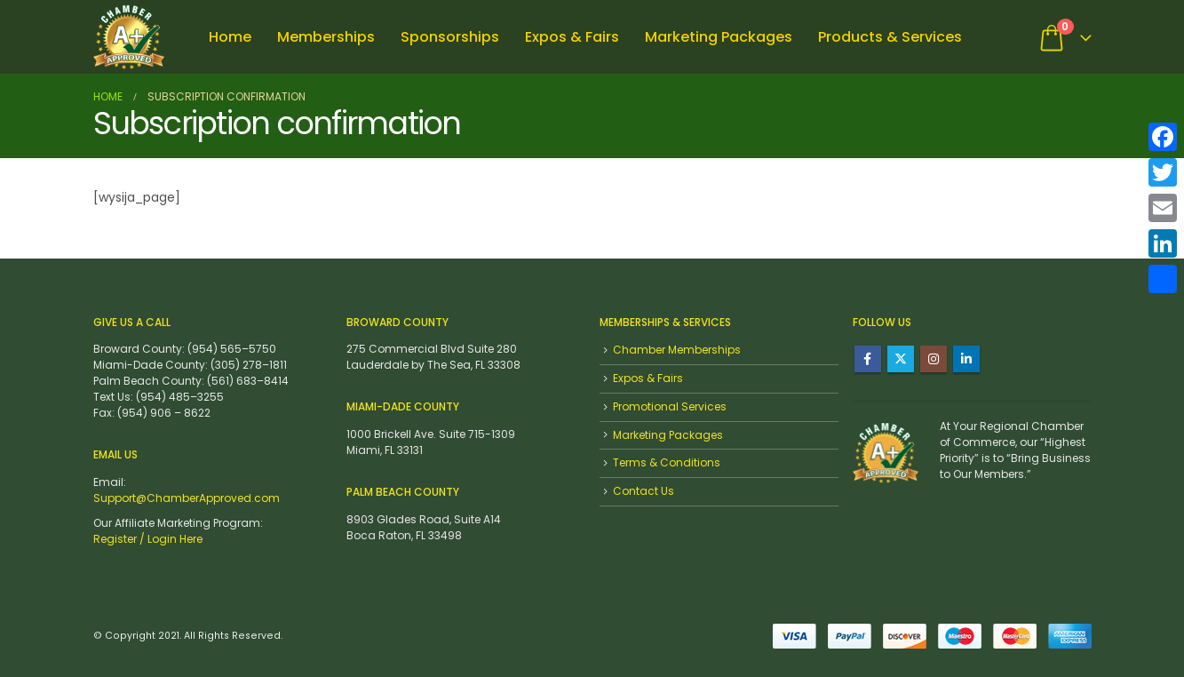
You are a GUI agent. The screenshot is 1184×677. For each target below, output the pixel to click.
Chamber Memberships (677, 349)
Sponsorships (450, 37)
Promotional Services (670, 406)
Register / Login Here (148, 538)
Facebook (867, 359)
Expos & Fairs (572, 37)
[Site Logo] (128, 36)
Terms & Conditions (666, 462)
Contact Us (643, 490)
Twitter (900, 359)
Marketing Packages (718, 37)
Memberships (326, 37)
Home (230, 37)
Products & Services (890, 37)
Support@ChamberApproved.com (186, 498)
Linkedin (966, 359)
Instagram (933, 359)
